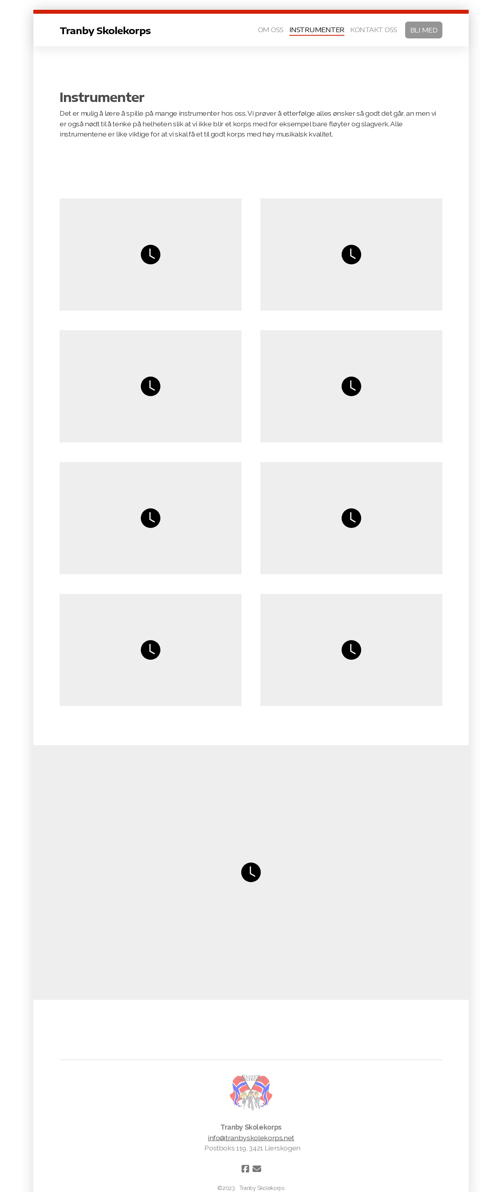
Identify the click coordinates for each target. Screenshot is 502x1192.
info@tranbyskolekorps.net (251, 1138)
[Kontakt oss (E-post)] (257, 1169)
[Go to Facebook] (245, 1169)
